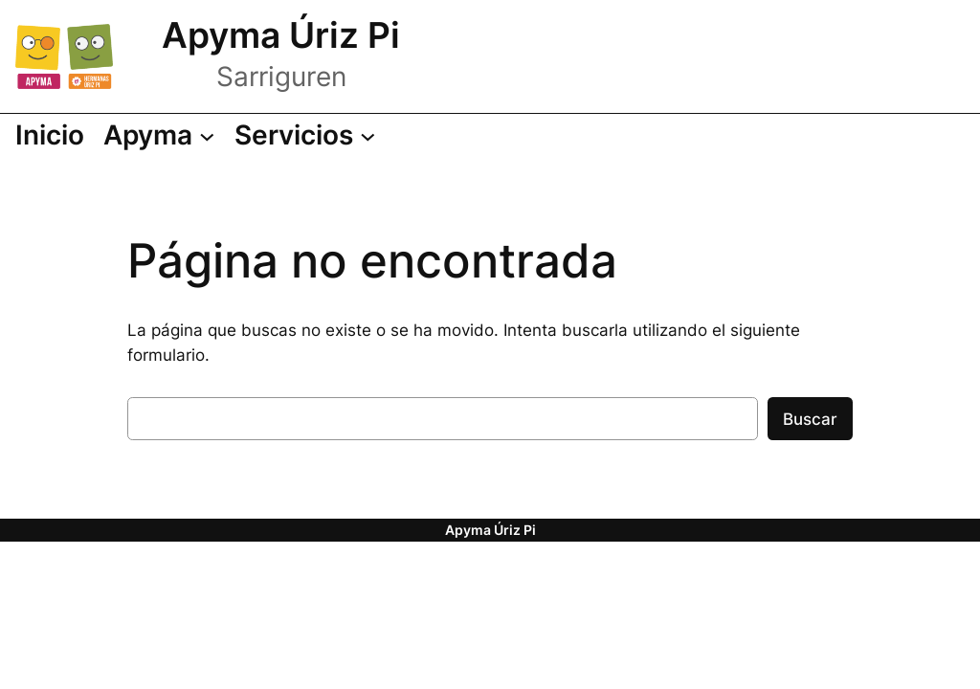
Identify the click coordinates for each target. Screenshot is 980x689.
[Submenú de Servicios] (304, 135)
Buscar (810, 419)
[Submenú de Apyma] (158, 135)
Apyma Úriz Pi (281, 34)
